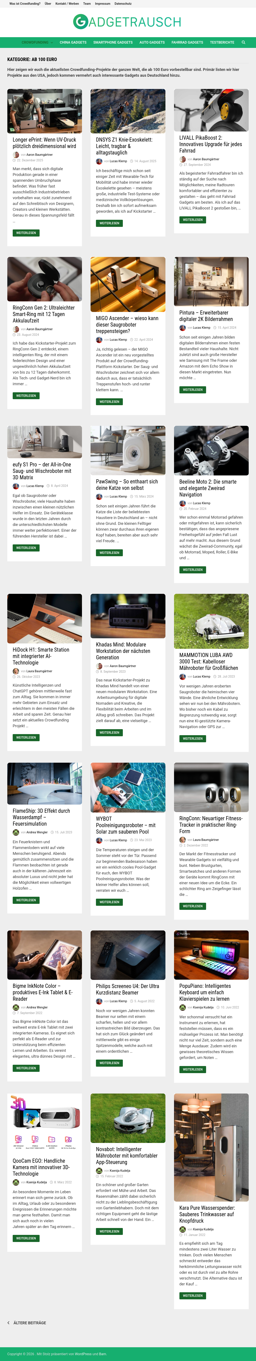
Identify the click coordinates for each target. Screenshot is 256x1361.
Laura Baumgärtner (39, 671)
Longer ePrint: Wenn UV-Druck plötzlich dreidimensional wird (44, 143)
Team (87, 3)
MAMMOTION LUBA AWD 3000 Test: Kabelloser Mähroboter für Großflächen (208, 661)
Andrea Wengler (37, 832)
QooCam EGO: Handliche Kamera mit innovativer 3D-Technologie (41, 1167)
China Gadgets (73, 42)
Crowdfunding (35, 42)
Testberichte (222, 42)
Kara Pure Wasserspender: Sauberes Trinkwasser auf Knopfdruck (207, 1214)
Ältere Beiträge (30, 1323)
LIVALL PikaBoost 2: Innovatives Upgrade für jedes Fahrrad (210, 144)
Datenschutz (123, 3)
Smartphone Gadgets (113, 42)
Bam (102, 1354)
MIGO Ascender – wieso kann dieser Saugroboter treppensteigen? (127, 324)
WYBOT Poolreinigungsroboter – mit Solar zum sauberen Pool (126, 825)
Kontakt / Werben (67, 3)
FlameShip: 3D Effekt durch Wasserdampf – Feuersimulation (41, 817)
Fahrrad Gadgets (187, 42)
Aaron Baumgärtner (39, 154)
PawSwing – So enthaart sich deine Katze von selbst (127, 484)
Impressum (102, 3)
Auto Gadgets (152, 42)
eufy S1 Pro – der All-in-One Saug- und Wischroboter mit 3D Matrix (42, 471)
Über (48, 3)
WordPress (83, 1354)
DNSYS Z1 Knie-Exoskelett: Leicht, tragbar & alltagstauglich (124, 146)
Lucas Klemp (118, 161)
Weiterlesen (28, 233)
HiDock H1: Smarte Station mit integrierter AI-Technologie (41, 656)
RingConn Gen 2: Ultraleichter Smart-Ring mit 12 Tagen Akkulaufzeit (44, 314)
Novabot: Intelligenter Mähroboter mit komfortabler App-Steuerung (126, 1155)
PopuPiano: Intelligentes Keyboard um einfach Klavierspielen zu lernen (205, 992)
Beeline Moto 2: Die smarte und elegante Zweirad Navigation (208, 488)
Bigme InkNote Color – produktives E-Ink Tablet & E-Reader (43, 992)
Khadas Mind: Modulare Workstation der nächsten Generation (123, 651)
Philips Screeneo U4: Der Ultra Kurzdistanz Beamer (127, 989)
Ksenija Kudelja (203, 1007)
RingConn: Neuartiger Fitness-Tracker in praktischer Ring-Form (211, 824)
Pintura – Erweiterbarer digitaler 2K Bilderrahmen (206, 316)
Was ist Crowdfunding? (24, 3)
